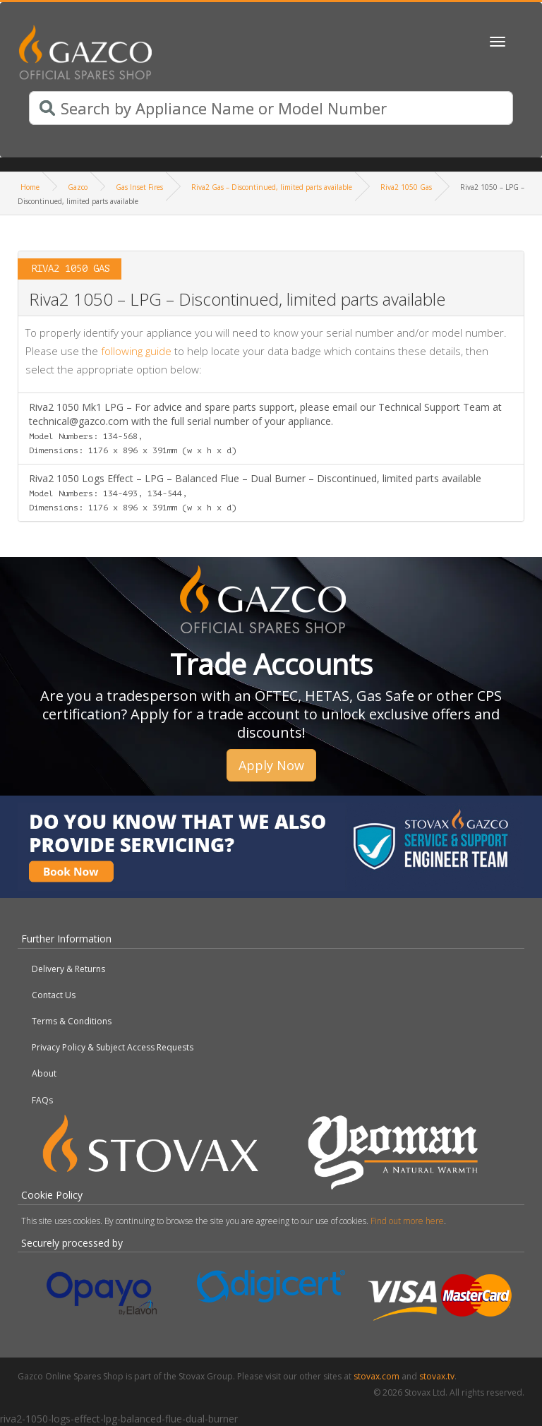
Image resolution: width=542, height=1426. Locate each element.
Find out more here (407, 1221)
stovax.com (376, 1376)
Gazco (78, 187)
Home (30, 187)
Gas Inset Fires (139, 187)
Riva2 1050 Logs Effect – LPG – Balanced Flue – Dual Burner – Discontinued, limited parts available (255, 492)
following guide (136, 351)
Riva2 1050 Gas (406, 187)
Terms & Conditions (72, 1021)
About (44, 1073)
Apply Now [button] (271, 765)
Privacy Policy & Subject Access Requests (112, 1047)
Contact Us (54, 995)
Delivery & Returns (68, 969)
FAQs (42, 1100)
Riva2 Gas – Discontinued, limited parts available (271, 187)
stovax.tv (436, 1376)
